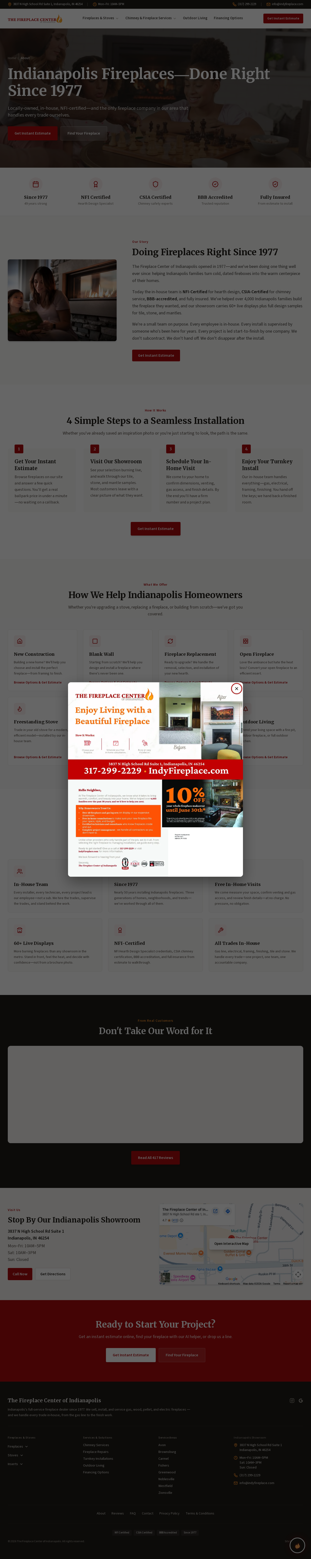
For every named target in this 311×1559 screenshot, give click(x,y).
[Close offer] (236, 688)
